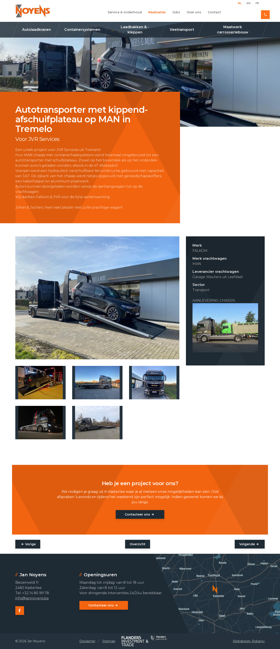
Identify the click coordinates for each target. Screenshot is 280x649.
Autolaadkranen (36, 30)
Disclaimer (87, 641)
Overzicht (137, 544)
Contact (214, 12)
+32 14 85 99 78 (249, 12)
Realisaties (157, 12)
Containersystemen (82, 30)
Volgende (247, 544)
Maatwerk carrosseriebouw (232, 29)
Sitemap (108, 641)
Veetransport (182, 30)
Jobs (176, 12)
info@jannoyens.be (32, 598)
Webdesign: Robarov (249, 641)
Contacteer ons (137, 514)
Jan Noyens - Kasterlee (32, 11)
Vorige (30, 544)
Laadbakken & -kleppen (135, 29)
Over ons (194, 12)
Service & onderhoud (125, 12)
